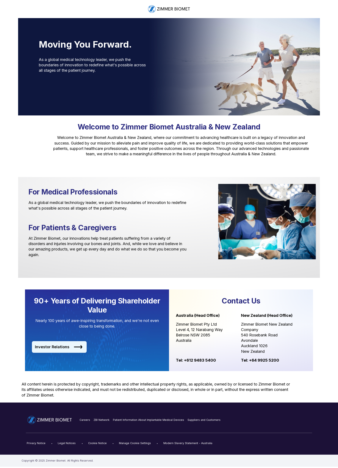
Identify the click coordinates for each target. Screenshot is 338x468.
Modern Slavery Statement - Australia (187, 443)
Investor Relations (59, 347)
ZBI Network (102, 419)
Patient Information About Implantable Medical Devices (148, 419)
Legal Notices (67, 443)
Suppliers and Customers (204, 419)
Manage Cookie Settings (135, 443)
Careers (85, 419)
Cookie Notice (97, 443)
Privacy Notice (36, 443)
